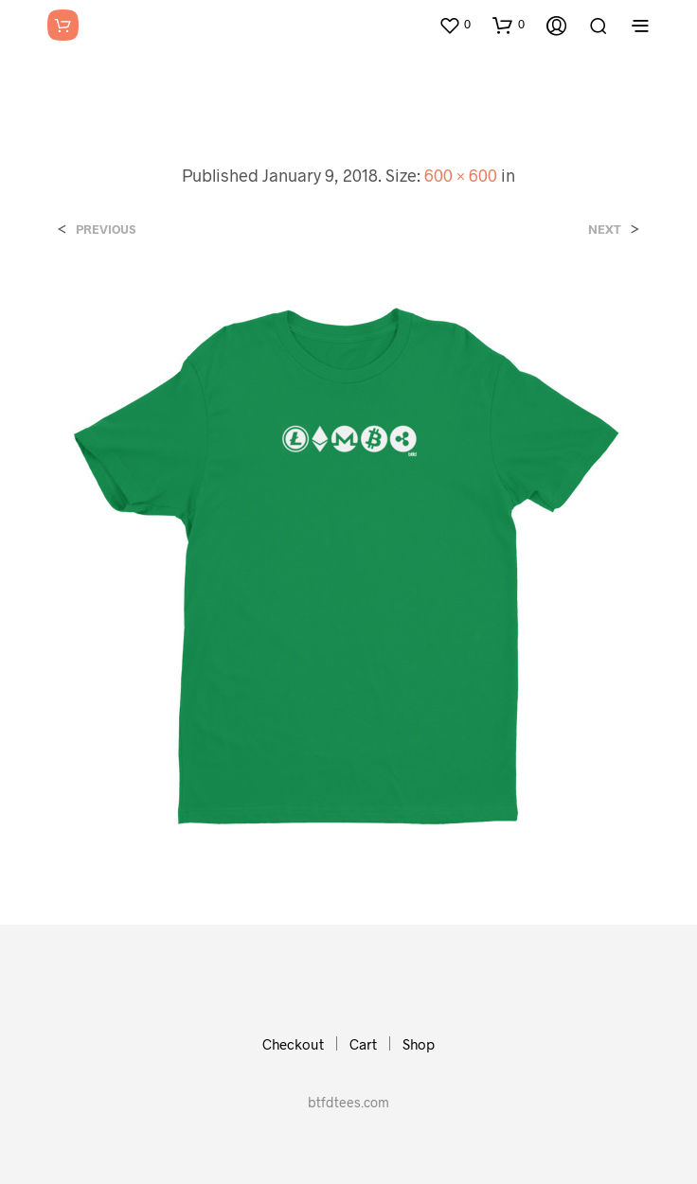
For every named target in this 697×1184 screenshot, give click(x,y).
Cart (363, 1043)
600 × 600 (460, 175)
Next (604, 229)
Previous (105, 229)
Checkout (293, 1043)
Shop (418, 1043)
